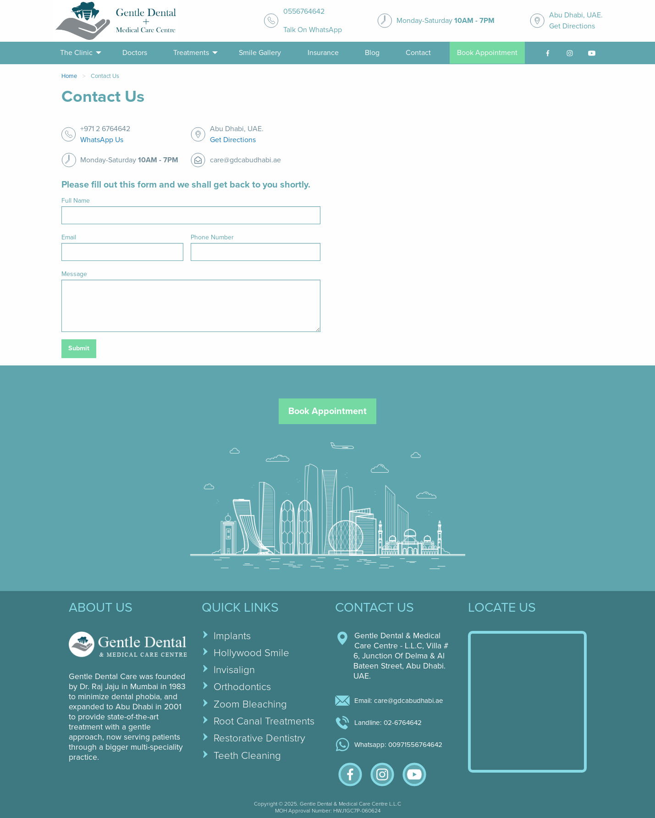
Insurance (323, 52)
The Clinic (76, 52)
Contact (418, 52)
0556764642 (304, 11)
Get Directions (572, 26)
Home (69, 76)
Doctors (134, 52)
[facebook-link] (548, 53)
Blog (372, 52)
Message (74, 274)
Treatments (191, 52)
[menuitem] (78, 53)
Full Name (75, 200)
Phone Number (212, 237)
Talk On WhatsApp (312, 29)
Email (68, 237)
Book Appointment (487, 52)
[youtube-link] (592, 53)
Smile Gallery (260, 52)
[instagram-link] (570, 53)
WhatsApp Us (101, 139)
